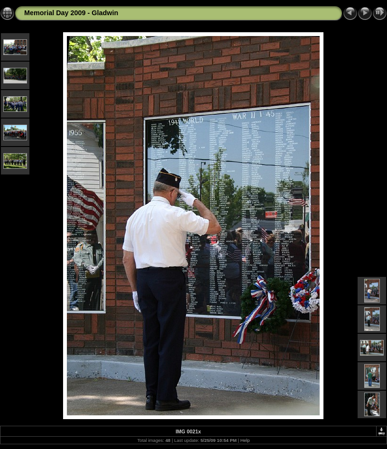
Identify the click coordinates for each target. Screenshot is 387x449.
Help (245, 440)
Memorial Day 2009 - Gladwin (71, 13)
